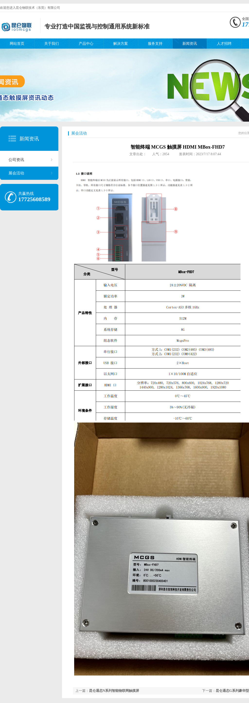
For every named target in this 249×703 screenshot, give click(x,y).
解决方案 (120, 43)
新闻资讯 (189, 43)
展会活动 (16, 173)
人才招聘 (224, 43)
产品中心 (86, 43)
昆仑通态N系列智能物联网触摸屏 (114, 691)
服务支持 (155, 43)
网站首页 (17, 43)
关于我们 (51, 43)
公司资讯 (16, 160)
